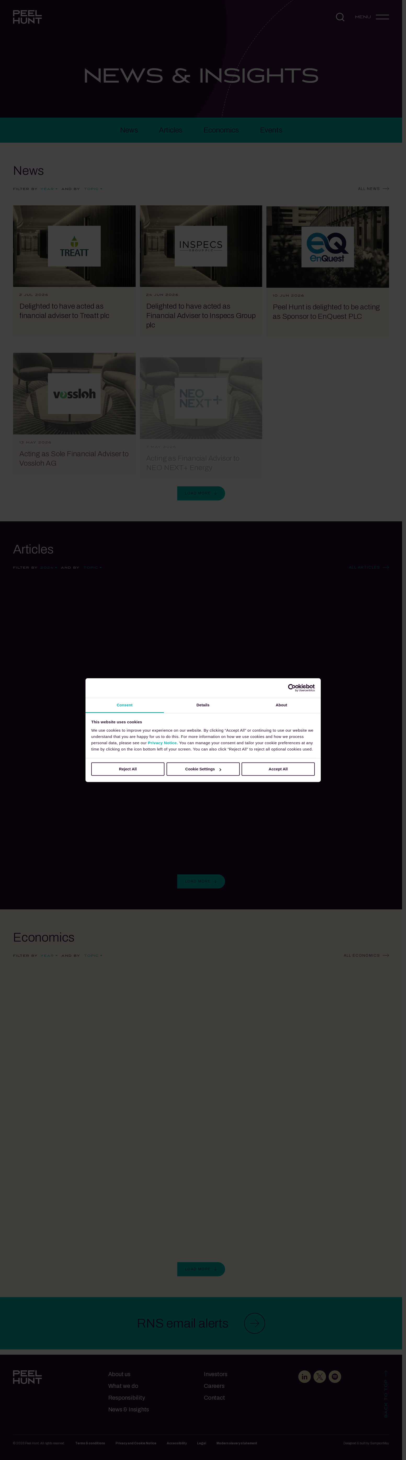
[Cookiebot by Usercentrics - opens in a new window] (292, 688)
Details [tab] (203, 705)
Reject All (128, 769)
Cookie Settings (203, 769)
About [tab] (281, 705)
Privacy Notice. (163, 743)
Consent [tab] (125, 705)
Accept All (278, 769)
